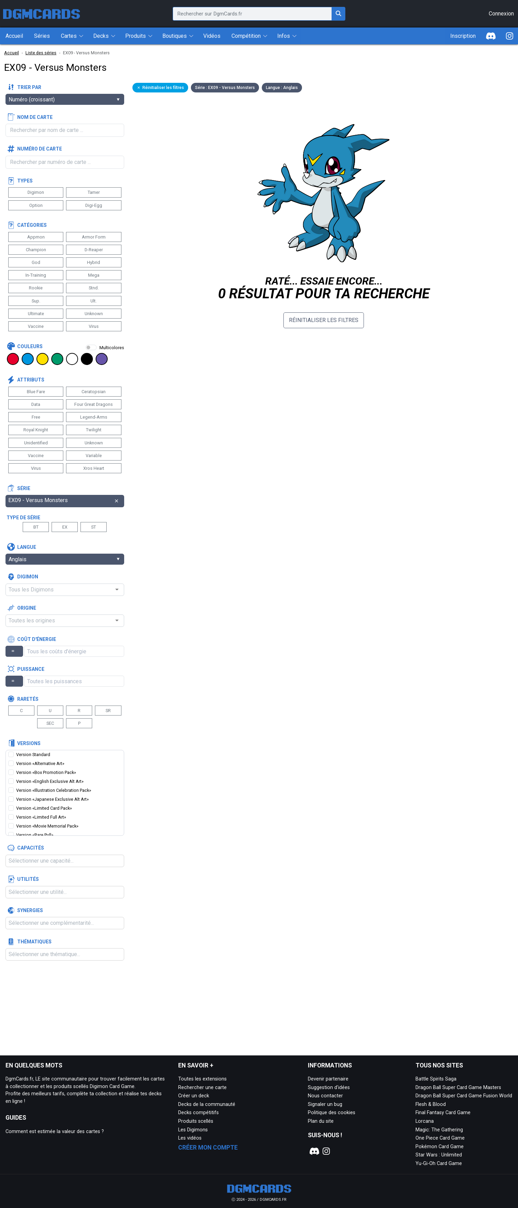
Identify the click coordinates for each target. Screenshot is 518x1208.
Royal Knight (35, 429)
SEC (50, 723)
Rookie (36, 287)
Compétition (246, 36)
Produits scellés (195, 1121)
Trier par (29, 87)
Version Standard (33, 754)
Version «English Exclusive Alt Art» (50, 781)
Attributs (30, 380)
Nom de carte (35, 117)
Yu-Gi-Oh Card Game (439, 1163)
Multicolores (111, 347)
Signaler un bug (325, 1104)
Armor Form (94, 237)
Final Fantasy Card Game (443, 1113)
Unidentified (36, 442)
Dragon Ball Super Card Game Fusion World (464, 1096)
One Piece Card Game (440, 1138)
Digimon (36, 192)
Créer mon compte (208, 1147)
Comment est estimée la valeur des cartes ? (55, 1131)
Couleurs (30, 346)
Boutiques (174, 36)
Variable (94, 455)
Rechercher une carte (202, 1087)
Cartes (69, 36)
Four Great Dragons (93, 404)
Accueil (11, 52)
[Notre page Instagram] (326, 1151)
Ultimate (36, 313)
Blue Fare (36, 391)
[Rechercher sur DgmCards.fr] (338, 14)
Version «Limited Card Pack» (44, 808)
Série (23, 488)
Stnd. (94, 287)
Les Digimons (193, 1130)
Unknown (94, 313)
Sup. (36, 300)
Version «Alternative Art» (40, 763)
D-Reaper (94, 249)
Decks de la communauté (206, 1104)
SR (108, 710)
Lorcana (425, 1121)
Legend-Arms (93, 417)
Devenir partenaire (328, 1079)
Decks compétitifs (198, 1113)
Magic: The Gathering (439, 1130)
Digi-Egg (93, 205)
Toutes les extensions (202, 1079)
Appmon (36, 237)
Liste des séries (40, 52)
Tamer (94, 192)
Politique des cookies (331, 1113)
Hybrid (93, 262)
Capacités (30, 848)
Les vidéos (190, 1138)
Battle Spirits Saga (436, 1079)
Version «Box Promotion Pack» (46, 772)
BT (36, 527)
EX (64, 527)
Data (35, 404)
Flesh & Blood (431, 1104)
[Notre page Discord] (314, 1151)
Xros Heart (93, 468)
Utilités (28, 879)
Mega (93, 275)
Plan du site (321, 1121)
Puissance (30, 669)
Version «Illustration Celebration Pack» (53, 790)
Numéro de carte (39, 149)
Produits (135, 36)
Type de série (23, 517)
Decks (101, 36)
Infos (283, 36)
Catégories (32, 225)
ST (93, 527)
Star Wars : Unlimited (439, 1155)
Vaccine (36, 326)
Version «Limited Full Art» (41, 817)
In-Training (35, 275)
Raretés (28, 699)
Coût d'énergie (36, 639)
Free (36, 417)
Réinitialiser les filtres (323, 320)
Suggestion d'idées (329, 1087)
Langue (26, 547)
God (36, 262)
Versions (29, 743)
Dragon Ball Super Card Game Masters (458, 1087)
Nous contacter (325, 1096)
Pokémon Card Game (440, 1147)
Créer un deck (193, 1096)
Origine (26, 608)
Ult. (93, 300)
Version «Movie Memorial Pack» (47, 826)
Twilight (93, 429)
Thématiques (34, 941)
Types (25, 181)
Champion (36, 249)
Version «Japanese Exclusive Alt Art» (52, 799)
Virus (94, 326)
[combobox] (65, 589)
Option (36, 205)
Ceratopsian (94, 391)
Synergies (30, 910)
